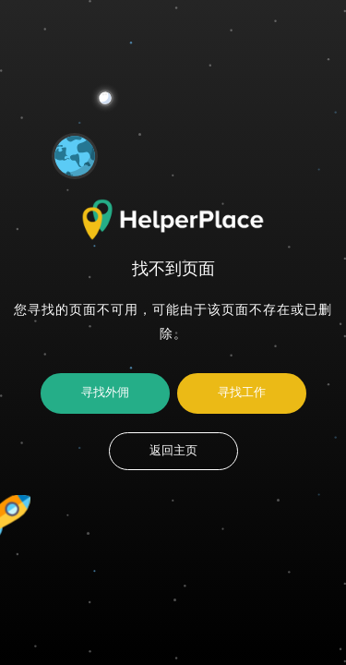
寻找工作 (242, 392)
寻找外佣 (105, 392)
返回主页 (173, 450)
